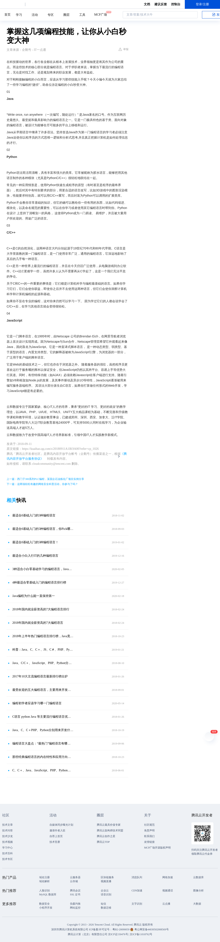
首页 (7, 14)
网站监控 (75, 907)
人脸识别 (44, 890)
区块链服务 (107, 877)
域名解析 (44, 881)
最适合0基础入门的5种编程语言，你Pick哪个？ (42, 528)
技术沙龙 (7, 836)
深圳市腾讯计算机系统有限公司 (69, 929)
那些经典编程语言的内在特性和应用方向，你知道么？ (42, 757)
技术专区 (7, 859)
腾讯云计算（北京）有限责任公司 (87, 934)
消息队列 (137, 877)
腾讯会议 (75, 890)
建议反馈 (160, 4)
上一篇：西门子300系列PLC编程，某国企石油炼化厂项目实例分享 (45, 479)
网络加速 (167, 877)
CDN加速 (137, 890)
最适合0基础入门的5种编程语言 (33, 515)
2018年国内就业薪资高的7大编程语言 (37, 622)
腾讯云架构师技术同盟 (110, 830)
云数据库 (198, 877)
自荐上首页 (56, 836)
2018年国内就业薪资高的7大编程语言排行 (40, 609)
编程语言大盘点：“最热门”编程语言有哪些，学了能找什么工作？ (42, 743)
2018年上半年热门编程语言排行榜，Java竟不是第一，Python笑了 (42, 636)
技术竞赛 (55, 841)
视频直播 (106, 881)
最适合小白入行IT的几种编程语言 (35, 555)
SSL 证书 (75, 894)
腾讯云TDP (103, 841)
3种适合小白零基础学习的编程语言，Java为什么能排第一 (42, 569)
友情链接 (149, 841)
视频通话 (167, 890)
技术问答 (7, 830)
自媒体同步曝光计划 (61, 824)
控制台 (175, 4)
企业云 (105, 890)
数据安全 (44, 903)
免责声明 (149, 830)
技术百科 (7, 853)
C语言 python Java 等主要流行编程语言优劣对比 (42, 716)
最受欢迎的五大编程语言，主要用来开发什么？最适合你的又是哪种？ (42, 689)
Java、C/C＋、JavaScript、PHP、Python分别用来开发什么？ (42, 663)
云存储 (74, 881)
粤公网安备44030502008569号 (151, 929)
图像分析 (198, 890)
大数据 (197, 903)
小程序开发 (45, 907)
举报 (123, 49)
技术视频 (7, 841)
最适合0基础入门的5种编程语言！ (35, 542)
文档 (147, 4)
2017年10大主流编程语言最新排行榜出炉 (40, 676)
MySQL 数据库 (47, 894)
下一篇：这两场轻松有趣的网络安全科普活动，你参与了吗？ (42, 484)
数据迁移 (106, 907)
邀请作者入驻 (57, 830)
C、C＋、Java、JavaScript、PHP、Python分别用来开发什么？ (42, 770)
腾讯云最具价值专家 (109, 824)
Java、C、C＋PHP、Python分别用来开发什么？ (42, 730)
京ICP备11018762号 (141, 934)
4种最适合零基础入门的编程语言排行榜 (39, 582)
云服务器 (75, 877)
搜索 (193, 14)
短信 (103, 903)
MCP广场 (100, 14)
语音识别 (106, 894)
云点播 (166, 903)
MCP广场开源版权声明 (157, 847)
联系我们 (149, 836)
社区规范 (149, 824)
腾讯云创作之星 (106, 836)
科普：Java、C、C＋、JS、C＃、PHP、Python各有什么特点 (42, 649)
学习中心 (7, 847)
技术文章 (7, 824)
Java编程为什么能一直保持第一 (33, 596)
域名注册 (44, 877)
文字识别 (137, 903)
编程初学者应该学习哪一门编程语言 (37, 703)
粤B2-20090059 (121, 929)
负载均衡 (75, 903)
